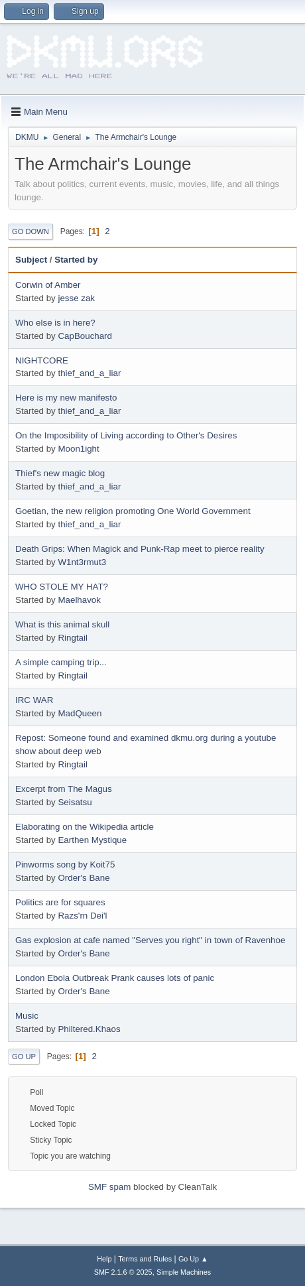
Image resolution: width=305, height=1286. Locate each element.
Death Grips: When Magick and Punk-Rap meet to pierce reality (140, 549)
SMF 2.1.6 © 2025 (123, 1272)
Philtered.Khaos (89, 1029)
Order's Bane (83, 878)
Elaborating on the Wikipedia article (84, 827)
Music (26, 1016)
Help (104, 1259)
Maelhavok (79, 600)
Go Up (24, 1057)
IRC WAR (34, 700)
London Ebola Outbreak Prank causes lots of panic (114, 978)
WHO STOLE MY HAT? (61, 587)
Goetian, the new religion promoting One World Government (133, 511)
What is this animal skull (62, 624)
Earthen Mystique (92, 840)
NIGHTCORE (41, 360)
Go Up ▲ (193, 1259)
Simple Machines (183, 1272)
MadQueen (79, 713)
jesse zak (76, 298)
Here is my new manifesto (66, 398)
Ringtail (72, 638)
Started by (75, 260)
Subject (31, 260)
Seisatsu (74, 802)
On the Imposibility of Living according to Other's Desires (126, 435)
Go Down (30, 231)
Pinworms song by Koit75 (65, 864)
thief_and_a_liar (89, 373)
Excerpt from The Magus (63, 789)
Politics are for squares (60, 902)
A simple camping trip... (61, 662)
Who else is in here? (55, 323)
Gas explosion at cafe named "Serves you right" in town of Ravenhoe (150, 940)
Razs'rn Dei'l (82, 916)
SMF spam (109, 1187)
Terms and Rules (145, 1259)
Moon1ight (78, 449)
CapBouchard (85, 336)
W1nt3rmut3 (82, 562)
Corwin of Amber (48, 285)
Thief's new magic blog (60, 473)
